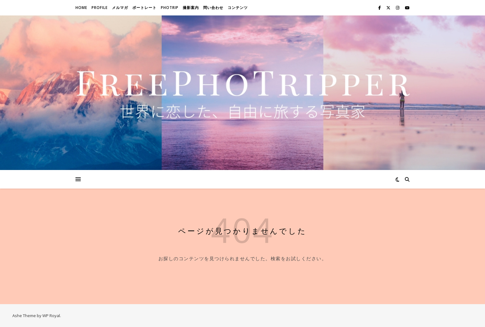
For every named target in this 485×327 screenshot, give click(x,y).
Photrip (169, 7)
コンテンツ (238, 7)
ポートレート (144, 7)
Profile (100, 7)
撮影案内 (191, 7)
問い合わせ (213, 7)
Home (81, 7)
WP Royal (51, 315)
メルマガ (120, 7)
